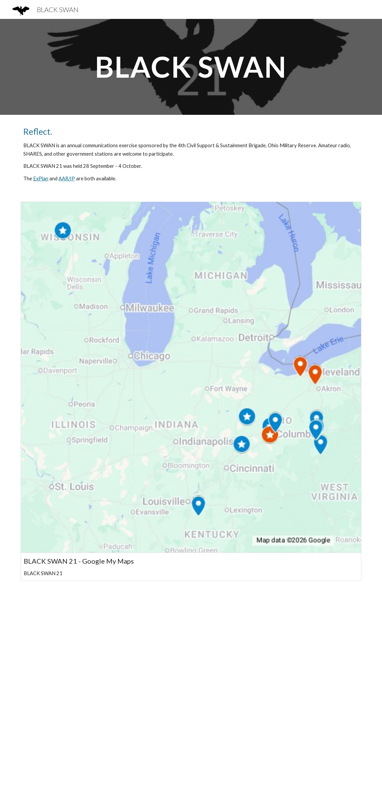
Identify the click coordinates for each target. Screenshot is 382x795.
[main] (191, 67)
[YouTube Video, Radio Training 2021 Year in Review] (191, 692)
